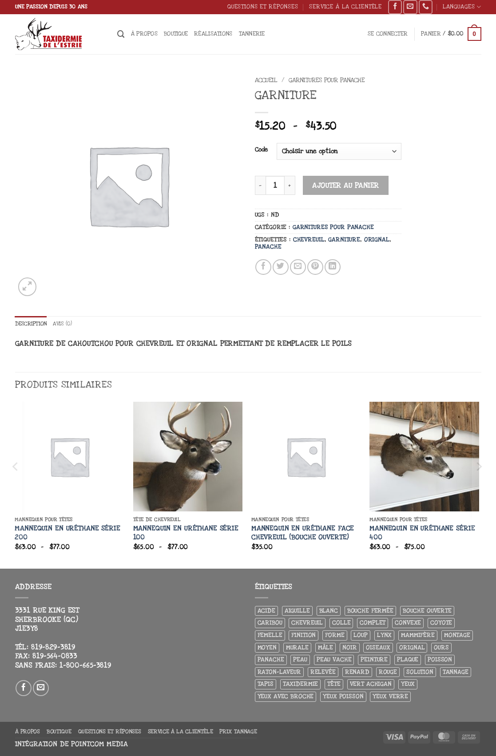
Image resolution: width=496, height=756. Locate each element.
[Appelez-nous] (426, 7)
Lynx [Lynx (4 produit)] (384, 635)
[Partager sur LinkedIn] (333, 267)
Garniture (344, 239)
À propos (144, 33)
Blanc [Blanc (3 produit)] (328, 611)
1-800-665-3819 (85, 666)
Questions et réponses (262, 6)
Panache (268, 246)
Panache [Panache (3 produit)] (271, 660)
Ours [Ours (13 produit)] (441, 648)
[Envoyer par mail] (298, 267)
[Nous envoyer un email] (410, 7)
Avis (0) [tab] (67, 324)
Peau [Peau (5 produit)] (300, 660)
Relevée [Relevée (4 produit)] (323, 672)
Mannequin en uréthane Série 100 (185, 533)
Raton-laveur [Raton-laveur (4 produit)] (279, 672)
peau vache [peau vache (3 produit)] (334, 660)
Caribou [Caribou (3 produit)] (270, 623)
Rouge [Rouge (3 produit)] (388, 672)
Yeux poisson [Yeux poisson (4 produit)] (343, 697)
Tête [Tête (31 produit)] (333, 684)
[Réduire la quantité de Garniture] (260, 185)
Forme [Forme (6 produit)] (334, 635)
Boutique (176, 33)
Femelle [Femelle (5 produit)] (270, 635)
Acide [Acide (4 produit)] (266, 611)
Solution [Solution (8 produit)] (419, 672)
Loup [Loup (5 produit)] (360, 635)
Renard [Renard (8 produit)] (357, 672)
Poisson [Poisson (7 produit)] (440, 660)
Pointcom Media (99, 744)
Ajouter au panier (345, 185)
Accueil (266, 80)
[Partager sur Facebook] (263, 267)
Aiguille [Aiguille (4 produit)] (297, 611)
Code (261, 149)
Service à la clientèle (345, 6)
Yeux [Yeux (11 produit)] (408, 684)
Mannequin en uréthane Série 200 (67, 533)
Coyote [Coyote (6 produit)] (441, 623)
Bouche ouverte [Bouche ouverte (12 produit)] (427, 611)
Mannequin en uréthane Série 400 (422, 533)
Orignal (376, 239)
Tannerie (252, 33)
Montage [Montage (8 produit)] (457, 635)
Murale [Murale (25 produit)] (297, 648)
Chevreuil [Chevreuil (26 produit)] (307, 623)
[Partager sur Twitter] (281, 267)
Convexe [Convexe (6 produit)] (408, 623)
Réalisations (213, 33)
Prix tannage (238, 732)
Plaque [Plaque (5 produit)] (407, 660)
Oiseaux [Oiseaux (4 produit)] (378, 648)
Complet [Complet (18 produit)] (372, 623)
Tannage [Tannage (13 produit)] (455, 672)
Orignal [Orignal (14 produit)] (412, 648)
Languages (462, 7)
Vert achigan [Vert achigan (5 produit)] (371, 684)
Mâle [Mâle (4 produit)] (325, 648)
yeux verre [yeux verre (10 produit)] (390, 697)
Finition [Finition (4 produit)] (303, 635)
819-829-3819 (53, 648)
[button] (388, 34)
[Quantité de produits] (275, 185)
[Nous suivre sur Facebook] (395, 7)
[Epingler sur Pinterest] (315, 267)
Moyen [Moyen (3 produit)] (267, 648)
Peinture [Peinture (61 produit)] (374, 660)
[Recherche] (121, 34)
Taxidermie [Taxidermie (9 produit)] (300, 684)
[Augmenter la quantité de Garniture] (290, 185)
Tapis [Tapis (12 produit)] (266, 684)
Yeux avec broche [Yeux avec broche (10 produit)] (286, 697)
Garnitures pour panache (327, 80)
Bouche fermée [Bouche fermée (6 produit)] (370, 611)
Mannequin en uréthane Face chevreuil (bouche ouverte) (302, 533)
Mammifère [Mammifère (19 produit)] (418, 635)
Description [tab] (33, 324)
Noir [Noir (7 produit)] (349, 648)
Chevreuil (309, 239)
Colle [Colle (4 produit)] (341, 623)
